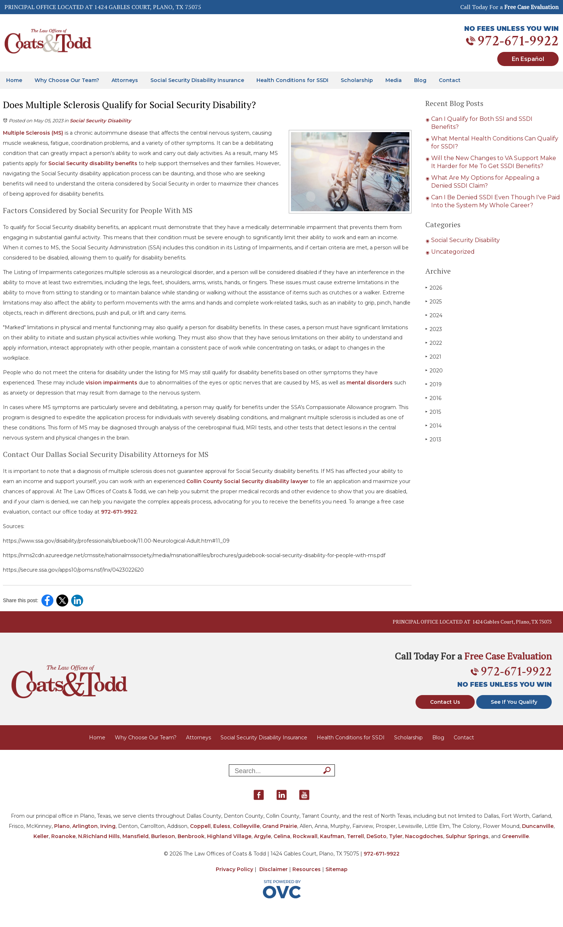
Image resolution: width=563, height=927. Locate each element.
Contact (450, 80)
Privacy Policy (234, 869)
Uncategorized (453, 251)
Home (14, 80)
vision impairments (110, 382)
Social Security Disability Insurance (197, 80)
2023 (433, 329)
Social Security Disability (100, 120)
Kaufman (332, 836)
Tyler (395, 836)
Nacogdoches (424, 836)
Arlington (85, 826)
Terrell (355, 836)
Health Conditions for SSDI (292, 80)
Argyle (262, 836)
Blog (420, 80)
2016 (433, 398)
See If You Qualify (514, 702)
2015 (433, 412)
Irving (108, 826)
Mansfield (135, 836)
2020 (434, 370)
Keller (41, 836)
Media (393, 80)
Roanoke (63, 836)
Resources (306, 869)
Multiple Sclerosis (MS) (33, 133)
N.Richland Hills (99, 836)
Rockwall (305, 836)
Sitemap (336, 869)
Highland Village (229, 836)
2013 (433, 439)
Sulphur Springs (467, 836)
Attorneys (125, 80)
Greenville (515, 836)
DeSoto (376, 836)
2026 (433, 288)
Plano (62, 826)
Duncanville (538, 826)
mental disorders (369, 382)
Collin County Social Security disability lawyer (246, 481)
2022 (433, 343)
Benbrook (191, 836)
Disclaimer (273, 869)
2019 (433, 384)
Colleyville (246, 826)
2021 (433, 357)
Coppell (200, 826)
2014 (433, 425)
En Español (528, 59)
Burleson (163, 836)
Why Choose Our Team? (67, 80)
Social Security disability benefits (92, 163)
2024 (433, 315)
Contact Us (445, 702)
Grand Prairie (279, 826)
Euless (221, 826)
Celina (282, 836)
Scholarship (357, 80)
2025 (433, 301)
